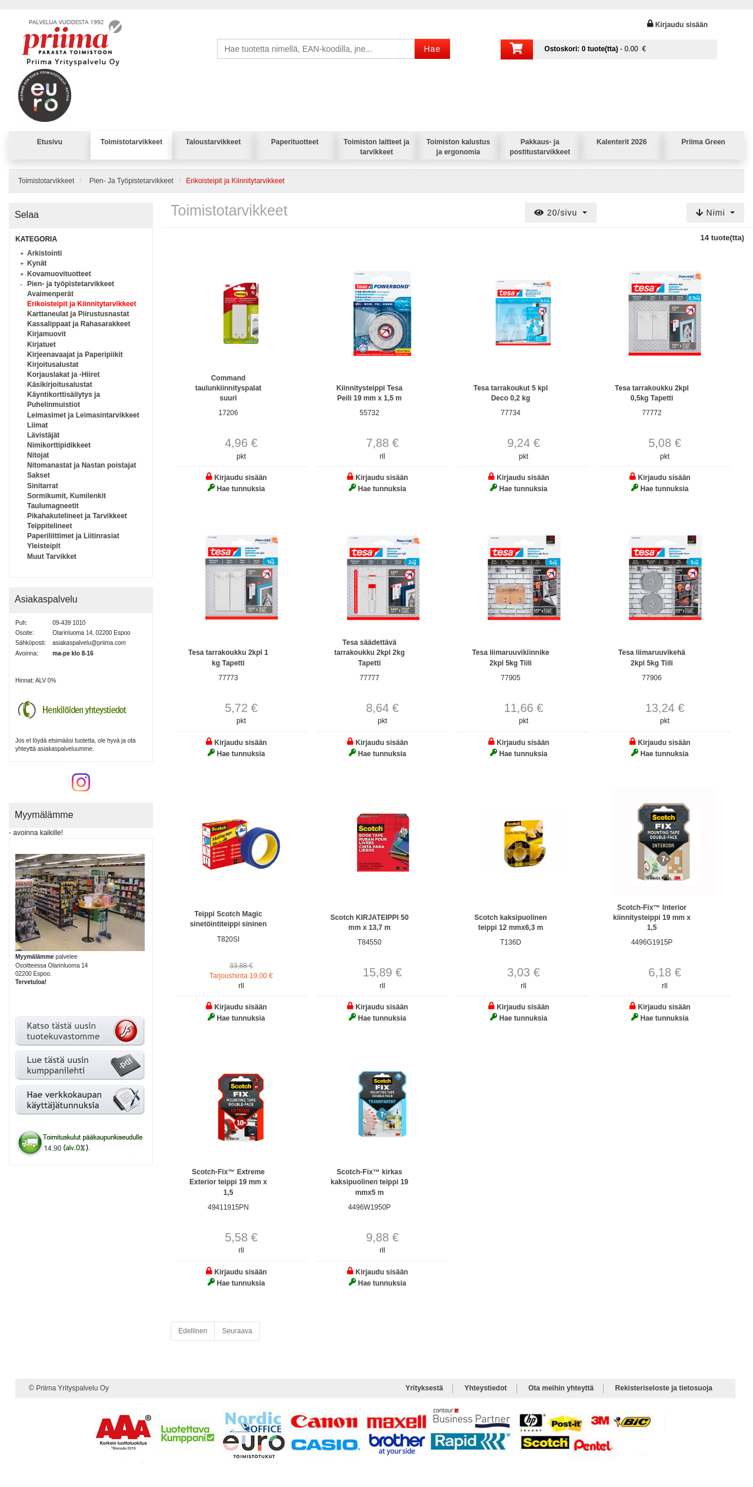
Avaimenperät (50, 294)
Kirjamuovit (46, 334)
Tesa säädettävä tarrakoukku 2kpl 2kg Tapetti (369, 652)
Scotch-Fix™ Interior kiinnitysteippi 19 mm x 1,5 (652, 917)
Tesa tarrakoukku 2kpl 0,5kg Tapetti (652, 393)
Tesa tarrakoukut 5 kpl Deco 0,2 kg (511, 393)
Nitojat (38, 455)
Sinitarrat (42, 486)
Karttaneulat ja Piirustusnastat (78, 314)
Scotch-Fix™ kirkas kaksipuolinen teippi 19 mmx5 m (369, 1182)
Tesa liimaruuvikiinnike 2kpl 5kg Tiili (510, 657)
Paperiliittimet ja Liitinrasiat (73, 536)
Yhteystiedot (486, 1388)
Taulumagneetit (53, 506)
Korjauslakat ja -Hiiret (63, 374)
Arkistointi (44, 253)
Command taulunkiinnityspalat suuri (228, 388)
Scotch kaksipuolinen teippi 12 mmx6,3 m (510, 922)
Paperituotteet (295, 142)
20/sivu (557, 212)
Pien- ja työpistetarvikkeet (70, 284)
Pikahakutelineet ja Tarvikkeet (77, 516)
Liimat (37, 425)
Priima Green (703, 142)
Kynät (36, 263)
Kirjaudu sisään (681, 25)
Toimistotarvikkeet (131, 142)
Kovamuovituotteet (59, 274)
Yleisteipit (44, 546)
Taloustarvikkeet (213, 142)
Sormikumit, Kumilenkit (66, 496)
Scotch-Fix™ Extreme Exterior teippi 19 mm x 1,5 (228, 1182)
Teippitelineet (49, 526)
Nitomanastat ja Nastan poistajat (81, 465)
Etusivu (49, 142)
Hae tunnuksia (240, 489)
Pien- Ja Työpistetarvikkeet (131, 181)
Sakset (38, 475)
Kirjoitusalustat (52, 364)
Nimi (712, 212)
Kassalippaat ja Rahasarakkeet (78, 324)
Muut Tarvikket (51, 556)
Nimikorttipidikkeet (59, 445)
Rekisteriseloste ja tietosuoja (663, 1388)
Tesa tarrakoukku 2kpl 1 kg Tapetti (228, 657)
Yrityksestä (424, 1388)
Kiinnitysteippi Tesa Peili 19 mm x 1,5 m (369, 393)
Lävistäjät (43, 435)
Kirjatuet (41, 344)
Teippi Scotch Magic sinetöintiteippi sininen (228, 919)
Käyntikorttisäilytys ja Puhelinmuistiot (63, 399)
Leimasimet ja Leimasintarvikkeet (83, 415)
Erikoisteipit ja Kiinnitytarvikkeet (81, 304)
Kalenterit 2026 (622, 142)
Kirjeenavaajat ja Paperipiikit (75, 354)
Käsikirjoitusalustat (59, 384)
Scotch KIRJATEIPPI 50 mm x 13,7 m (369, 922)
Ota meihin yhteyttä (561, 1388)
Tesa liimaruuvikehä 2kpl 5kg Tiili (651, 657)
